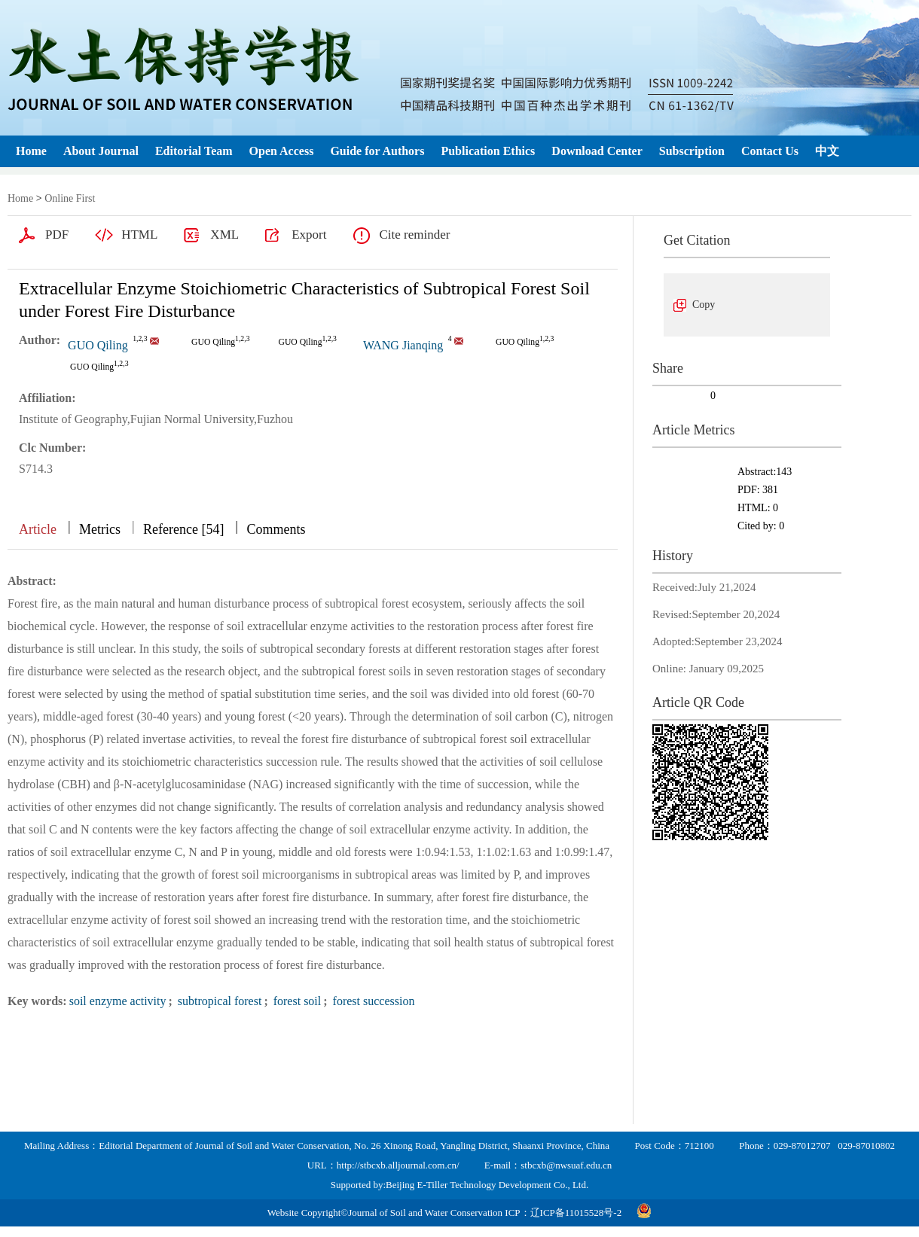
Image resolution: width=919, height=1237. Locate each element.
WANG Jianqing (403, 345)
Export (309, 234)
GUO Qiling (98, 345)
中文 (827, 151)
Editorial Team (194, 151)
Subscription (692, 151)
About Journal (101, 151)
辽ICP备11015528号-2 (576, 1212)
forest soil (296, 1001)
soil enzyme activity (117, 1001)
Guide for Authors (377, 151)
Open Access (281, 151)
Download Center (596, 151)
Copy (703, 304)
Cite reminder (414, 234)
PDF (57, 234)
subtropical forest (218, 1001)
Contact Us (769, 151)
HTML (139, 234)
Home (31, 151)
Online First (69, 198)
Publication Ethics (488, 151)
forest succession (372, 1001)
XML (224, 234)
